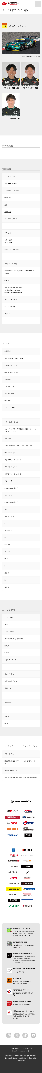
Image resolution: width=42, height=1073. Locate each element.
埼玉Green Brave (10, 183)
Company (27, 1048)
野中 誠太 (34, 88)
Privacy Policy (15, 1048)
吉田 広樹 (15, 88)
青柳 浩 (16, 119)
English (14, 1051)
